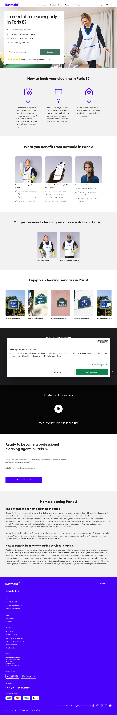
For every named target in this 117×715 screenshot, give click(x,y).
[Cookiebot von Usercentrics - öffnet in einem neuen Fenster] (98, 341)
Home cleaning (11, 635)
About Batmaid (11, 602)
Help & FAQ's (10, 648)
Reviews (8, 612)
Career (67, 5)
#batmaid (60, 706)
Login (102, 5)
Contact (8, 622)
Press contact (10, 618)
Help (60, 5)
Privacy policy (25, 710)
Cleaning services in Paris (14, 641)
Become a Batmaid (12, 608)
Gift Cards (76, 5)
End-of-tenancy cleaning (14, 638)
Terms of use (36, 710)
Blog (7, 615)
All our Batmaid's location (14, 605)
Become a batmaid (24, 480)
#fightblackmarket (84, 706)
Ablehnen (58, 372)
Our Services (42, 5)
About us (52, 5)
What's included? (11, 645)
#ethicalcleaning (70, 706)
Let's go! (50, 52)
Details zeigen (98, 365)
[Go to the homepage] (12, 583)
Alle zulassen (91, 372)
